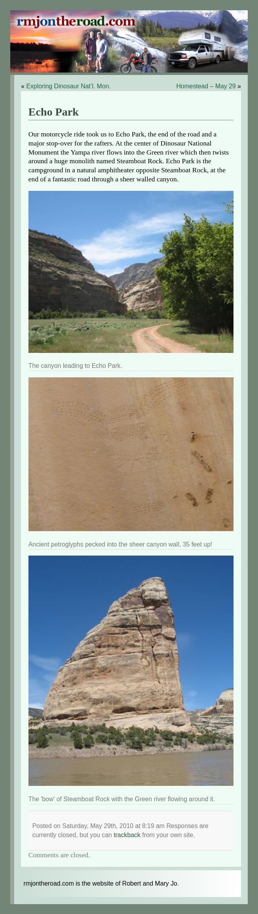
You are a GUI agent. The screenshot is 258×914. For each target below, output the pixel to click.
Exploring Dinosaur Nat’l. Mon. (68, 86)
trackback (127, 835)
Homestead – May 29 (205, 86)
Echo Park (53, 112)
